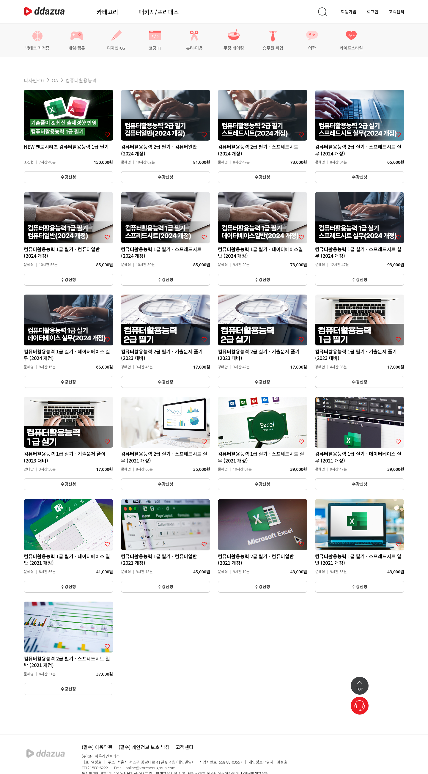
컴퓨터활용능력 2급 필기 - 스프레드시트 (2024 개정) (258, 150)
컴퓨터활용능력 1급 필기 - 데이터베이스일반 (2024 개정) (260, 252)
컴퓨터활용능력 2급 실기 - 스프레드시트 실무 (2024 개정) (358, 150)
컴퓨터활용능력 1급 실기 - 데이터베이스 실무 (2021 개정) (358, 457)
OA (55, 80)
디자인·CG (34, 80)
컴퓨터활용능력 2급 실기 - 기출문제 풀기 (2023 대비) (259, 354)
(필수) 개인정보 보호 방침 (144, 747)
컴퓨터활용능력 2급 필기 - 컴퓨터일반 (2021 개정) (256, 559)
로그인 (372, 12)
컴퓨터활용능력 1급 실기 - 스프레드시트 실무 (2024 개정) (358, 252)
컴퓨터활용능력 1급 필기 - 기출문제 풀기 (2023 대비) (356, 354)
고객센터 (396, 12)
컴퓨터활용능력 (81, 80)
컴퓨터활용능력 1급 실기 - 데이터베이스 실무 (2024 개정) (67, 354)
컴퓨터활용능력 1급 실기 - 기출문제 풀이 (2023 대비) (65, 457)
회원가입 (348, 12)
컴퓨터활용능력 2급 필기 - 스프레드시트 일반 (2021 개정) (67, 661)
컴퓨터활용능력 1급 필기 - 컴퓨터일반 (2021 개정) (159, 559)
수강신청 (68, 177)
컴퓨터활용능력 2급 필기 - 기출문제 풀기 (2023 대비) (162, 354)
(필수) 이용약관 (97, 747)
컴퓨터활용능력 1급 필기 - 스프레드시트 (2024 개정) (161, 252)
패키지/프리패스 (159, 11)
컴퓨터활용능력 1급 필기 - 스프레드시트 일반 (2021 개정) (358, 559)
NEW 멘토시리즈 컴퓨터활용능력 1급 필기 (66, 146)
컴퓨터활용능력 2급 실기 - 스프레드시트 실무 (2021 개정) (164, 457)
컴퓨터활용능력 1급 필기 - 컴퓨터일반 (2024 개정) (62, 252)
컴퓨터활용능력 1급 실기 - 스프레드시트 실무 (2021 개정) (261, 457)
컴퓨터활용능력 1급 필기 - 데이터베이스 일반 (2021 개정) (67, 559)
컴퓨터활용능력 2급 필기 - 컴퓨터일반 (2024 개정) (159, 150)
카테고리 (107, 11)
